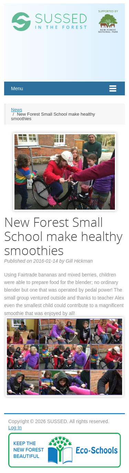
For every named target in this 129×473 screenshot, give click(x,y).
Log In (15, 427)
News (16, 109)
